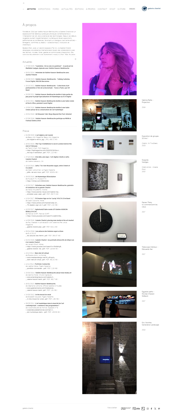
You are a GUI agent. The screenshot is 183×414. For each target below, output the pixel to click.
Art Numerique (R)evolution (45, 176)
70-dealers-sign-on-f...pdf (36, 205)
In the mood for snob (43, 295)
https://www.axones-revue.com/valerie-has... (43, 192)
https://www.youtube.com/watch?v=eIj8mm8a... (44, 216)
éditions (79, 9)
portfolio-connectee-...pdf (36, 268)
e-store (121, 9)
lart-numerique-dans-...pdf (37, 312)
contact (102, 9)
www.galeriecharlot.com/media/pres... (41, 288)
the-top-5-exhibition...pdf (36, 152)
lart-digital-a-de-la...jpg (35, 139)
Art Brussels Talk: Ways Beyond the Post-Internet (54, 114)
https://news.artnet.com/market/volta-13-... (42, 203)
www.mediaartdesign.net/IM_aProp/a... (41, 257)
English (132, 9)
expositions (44, 9)
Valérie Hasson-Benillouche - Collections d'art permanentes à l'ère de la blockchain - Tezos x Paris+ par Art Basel (48, 88)
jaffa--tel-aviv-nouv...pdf (36, 172)
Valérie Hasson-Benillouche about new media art (53, 273)
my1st (112, 9)
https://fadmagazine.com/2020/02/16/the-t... (43, 150)
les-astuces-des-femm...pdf (37, 236)
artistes (31, 9)
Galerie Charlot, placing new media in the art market (54, 220)
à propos (90, 9)
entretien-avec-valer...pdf (36, 194)
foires (56, 9)
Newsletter (112, 408)
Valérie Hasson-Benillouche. (45, 284)
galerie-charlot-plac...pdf (36, 227)
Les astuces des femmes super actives (49, 231)
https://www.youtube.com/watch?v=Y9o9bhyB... (44, 246)
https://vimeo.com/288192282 (38, 181)
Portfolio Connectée (42, 264)
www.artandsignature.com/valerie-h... (40, 277)
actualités (67, 9)
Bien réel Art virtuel (42, 253)
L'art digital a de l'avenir (44, 135)
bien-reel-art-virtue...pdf (36, 260)
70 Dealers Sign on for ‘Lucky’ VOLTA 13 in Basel (52, 198)
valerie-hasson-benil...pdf (36, 279)
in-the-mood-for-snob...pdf (37, 299)
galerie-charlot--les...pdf (36, 249)
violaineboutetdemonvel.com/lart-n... (40, 310)
